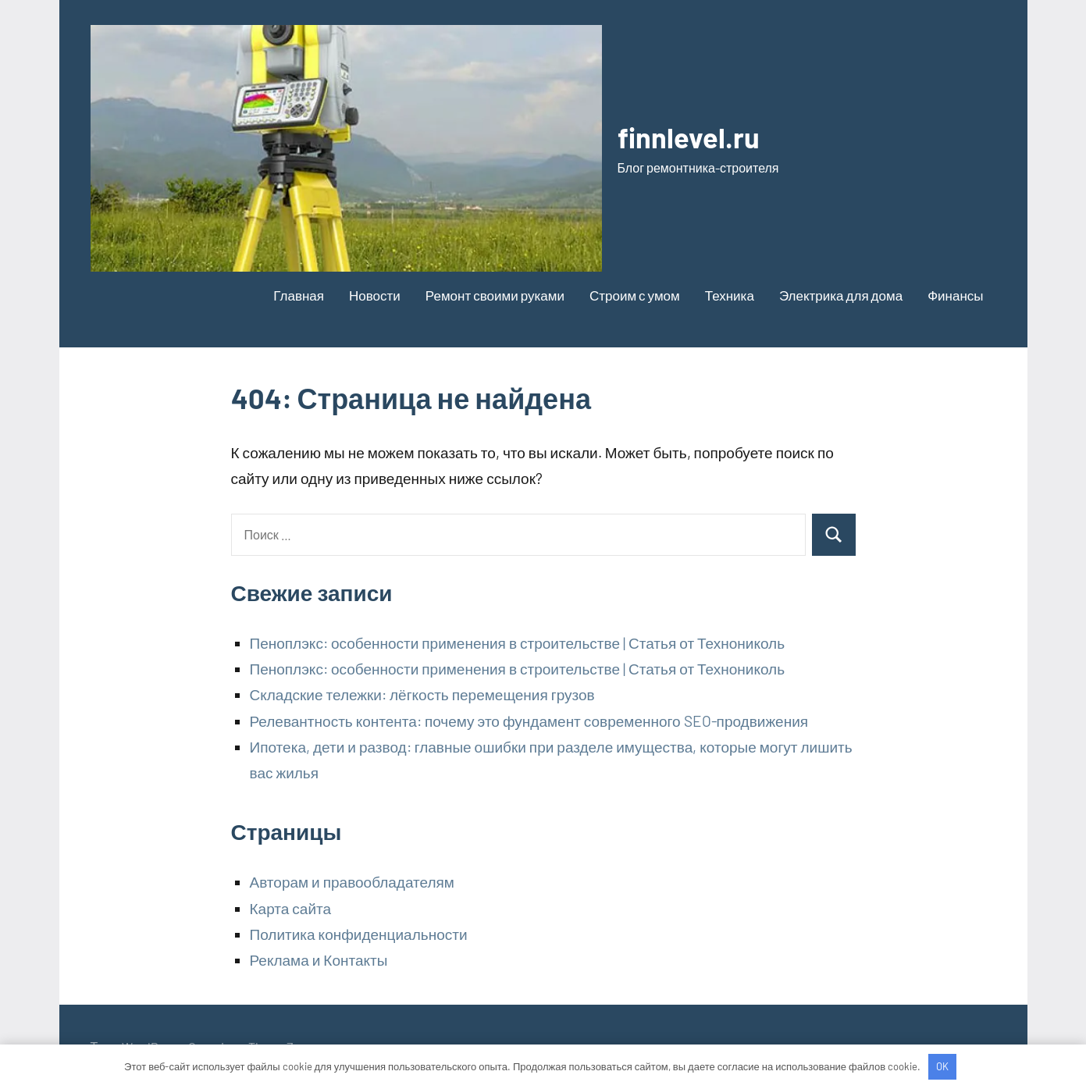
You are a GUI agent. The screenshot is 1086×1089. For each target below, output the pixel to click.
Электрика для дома (841, 295)
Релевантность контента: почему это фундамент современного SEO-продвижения (529, 721)
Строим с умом (634, 295)
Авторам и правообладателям (352, 882)
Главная (298, 295)
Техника (729, 295)
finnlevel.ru (689, 137)
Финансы (955, 295)
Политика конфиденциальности (359, 934)
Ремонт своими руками (494, 295)
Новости (375, 295)
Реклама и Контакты (319, 960)
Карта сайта (291, 908)
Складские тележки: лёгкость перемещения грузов (422, 694)
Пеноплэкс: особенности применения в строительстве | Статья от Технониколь (517, 643)
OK (942, 1066)
